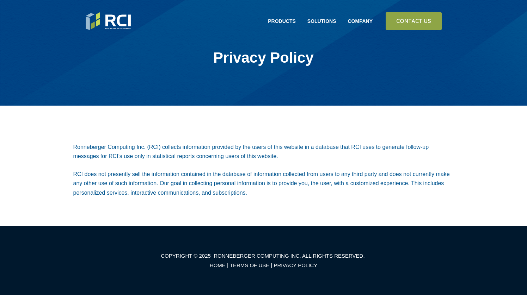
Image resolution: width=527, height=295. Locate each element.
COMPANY (360, 21)
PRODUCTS (282, 21)
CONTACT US (413, 21)
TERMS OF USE (250, 265)
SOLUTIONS (321, 21)
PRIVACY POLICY (296, 265)
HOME (218, 265)
